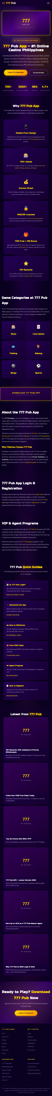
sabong (27, 168)
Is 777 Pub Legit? (7, 1063)
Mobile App (31, 1043)
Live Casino (5, 1036)
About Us (4, 1080)
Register (30, 1036)
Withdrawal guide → (15, 635)
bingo (35, 168)
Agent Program (6, 1076)
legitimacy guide (30, 462)
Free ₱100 (31, 1046)
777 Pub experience (34, 139)
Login (29, 1033)
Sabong (4, 1043)
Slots (40, 165)
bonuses (23, 247)
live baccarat (6, 436)
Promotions (31, 1050)
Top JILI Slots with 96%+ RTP (18, 839)
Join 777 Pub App (26, 1013)
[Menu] (48, 3)
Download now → (14, 615)
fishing (22, 168)
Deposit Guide (6, 1070)
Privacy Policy (32, 1066)
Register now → (13, 696)
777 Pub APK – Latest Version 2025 (21, 880)
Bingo (4, 1046)
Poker (4, 1053)
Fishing (4, 1040)
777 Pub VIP (33, 529)
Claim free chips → (14, 655)
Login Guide (39, 494)
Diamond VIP (28, 276)
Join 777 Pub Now (16, 72)
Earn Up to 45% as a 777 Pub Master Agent (24, 923)
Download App (38, 73)
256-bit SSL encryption (35, 218)
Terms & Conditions (34, 1070)
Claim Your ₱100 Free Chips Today (20, 796)
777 (9, 3)
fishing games (45, 436)
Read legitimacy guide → (16, 595)
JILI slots (35, 433)
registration (35, 502)
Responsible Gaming (34, 1073)
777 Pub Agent (27, 542)
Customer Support (33, 1063)
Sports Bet (5, 1050)
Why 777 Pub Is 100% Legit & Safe (20, 967)
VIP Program (5, 1073)
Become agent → (13, 675)
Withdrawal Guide (7, 1066)
